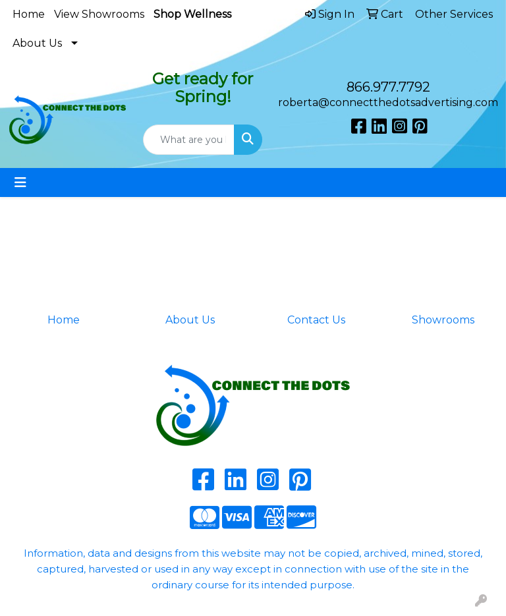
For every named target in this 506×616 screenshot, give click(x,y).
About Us (37, 43)
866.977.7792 (388, 87)
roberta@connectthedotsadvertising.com (388, 102)
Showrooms (443, 320)
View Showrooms (99, 14)
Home (29, 14)
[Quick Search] (189, 140)
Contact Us (316, 320)
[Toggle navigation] (20, 182)
